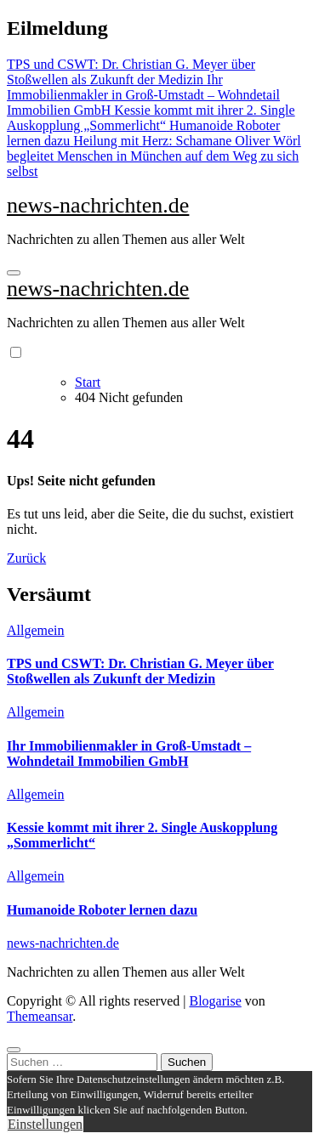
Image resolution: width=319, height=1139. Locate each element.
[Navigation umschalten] (13, 272)
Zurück (26, 558)
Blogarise (215, 1001)
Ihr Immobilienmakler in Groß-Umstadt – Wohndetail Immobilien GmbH (129, 753)
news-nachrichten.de (98, 205)
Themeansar (39, 1016)
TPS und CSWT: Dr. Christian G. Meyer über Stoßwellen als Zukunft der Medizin (140, 671)
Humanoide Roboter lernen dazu (102, 910)
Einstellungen (45, 1124)
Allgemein (36, 630)
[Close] (13, 1049)
